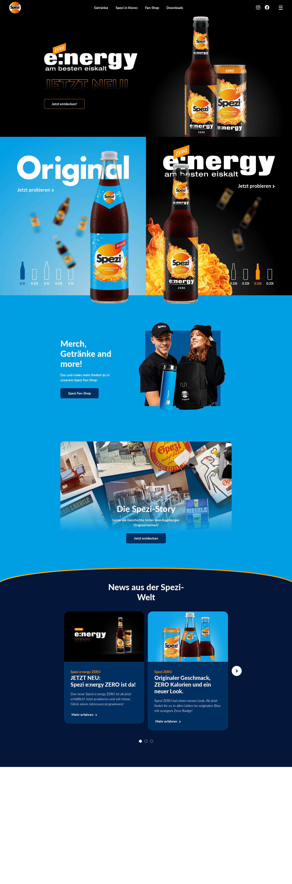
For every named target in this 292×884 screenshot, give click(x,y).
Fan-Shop (152, 8)
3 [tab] (151, 741)
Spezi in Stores (127, 8)
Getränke (101, 8)
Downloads (174, 8)
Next (237, 671)
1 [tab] (140, 741)
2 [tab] (146, 741)
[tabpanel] (104, 667)
